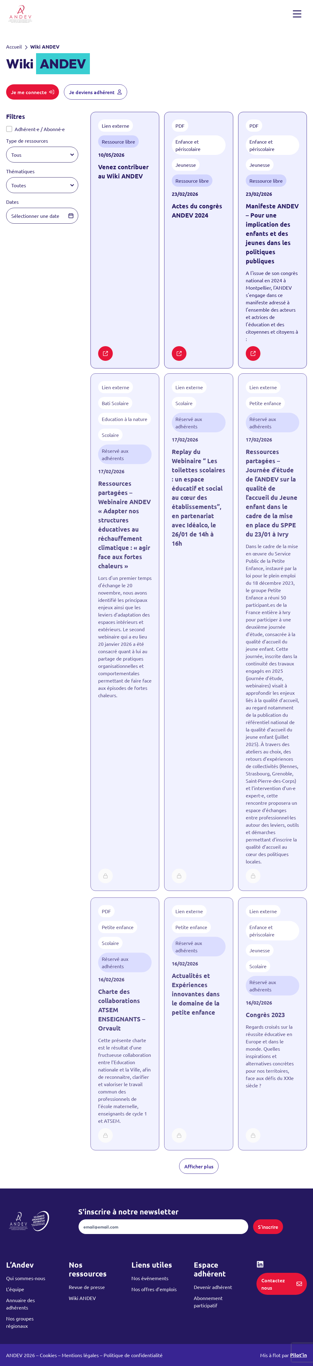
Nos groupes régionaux (20, 1322)
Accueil (14, 46)
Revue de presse (87, 1287)
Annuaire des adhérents (20, 1303)
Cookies (48, 1355)
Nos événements (149, 1278)
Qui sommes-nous (25, 1278)
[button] (42, 129)
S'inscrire (268, 1226)
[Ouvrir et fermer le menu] (298, 14)
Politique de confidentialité (133, 1355)
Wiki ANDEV (82, 1298)
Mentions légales (80, 1355)
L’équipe (15, 1289)
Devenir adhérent (213, 1287)
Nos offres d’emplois (154, 1289)
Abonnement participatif (208, 1301)
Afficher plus (198, 1166)
